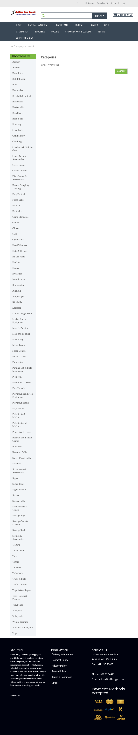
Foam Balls (18, 200)
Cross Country (19, 165)
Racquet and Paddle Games (22, 439)
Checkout (114, 3)
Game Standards (20, 217)
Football (80, 25)
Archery (16, 62)
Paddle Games (19, 356)
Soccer (55, 31)
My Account (90, 3)
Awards (16, 67)
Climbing (17, 141)
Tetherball (17, 567)
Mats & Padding (20, 328)
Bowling (16, 124)
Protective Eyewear (21, 432)
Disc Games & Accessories (19, 178)
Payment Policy (60, 660)
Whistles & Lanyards (22, 627)
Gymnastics (22, 31)
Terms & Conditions (62, 677)
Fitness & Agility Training (20, 187)
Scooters (40, 31)
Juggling (16, 290)
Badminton (17, 73)
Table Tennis (18, 550)
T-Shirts (16, 544)
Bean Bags (17, 118)
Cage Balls (17, 130)
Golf (106, 25)
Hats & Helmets (20, 251)
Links (54, 682)
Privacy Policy (59, 665)
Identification (19, 279)
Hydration (17, 273)
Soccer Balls (18, 501)
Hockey (16, 262)
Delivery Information (62, 654)
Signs (15, 478)
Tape (14, 556)
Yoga (14, 633)
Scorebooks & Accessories (19, 471)
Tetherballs (17, 573)
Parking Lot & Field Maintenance (22, 369)
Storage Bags (18, 515)
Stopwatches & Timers (19, 508)
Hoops (15, 268)
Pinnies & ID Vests (21, 382)
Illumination (18, 285)
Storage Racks (19, 530)
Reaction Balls (19, 452)
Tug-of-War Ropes (21, 590)
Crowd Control (19, 170)
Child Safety (18, 135)
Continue (121, 71)
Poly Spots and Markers (19, 425)
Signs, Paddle (19, 489)
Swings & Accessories (18, 537)
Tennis (101, 31)
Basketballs (18, 107)
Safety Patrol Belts (21, 458)
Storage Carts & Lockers (78, 31)
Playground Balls (20, 402)
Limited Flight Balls (22, 313)
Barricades (17, 90)
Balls (14, 84)
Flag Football (18, 194)
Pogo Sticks (18, 408)
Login (123, 3)
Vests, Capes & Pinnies (19, 597)
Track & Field (19, 579)
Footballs (16, 211)
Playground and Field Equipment (22, 395)
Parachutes (17, 362)
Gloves (15, 228)
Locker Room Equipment (19, 321)
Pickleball (17, 376)
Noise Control (19, 350)
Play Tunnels (18, 388)
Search (99, 15)
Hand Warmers (19, 245)
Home (19, 25)
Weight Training (24, 38)
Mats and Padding (21, 333)
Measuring (17, 339)
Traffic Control (19, 584)
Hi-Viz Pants (18, 256)
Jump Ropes (18, 296)
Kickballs (17, 302)
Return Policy (59, 671)
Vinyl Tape (17, 605)
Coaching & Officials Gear (22, 149)
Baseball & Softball (39, 25)
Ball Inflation (18, 79)
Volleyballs (17, 616)
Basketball (62, 25)
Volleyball (17, 610)
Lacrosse (16, 307)
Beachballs (17, 113)
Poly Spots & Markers (18, 416)
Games (94, 25)
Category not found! (24, 47)
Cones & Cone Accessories (19, 158)
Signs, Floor (18, 484)
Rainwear (17, 446)
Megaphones (18, 345)
